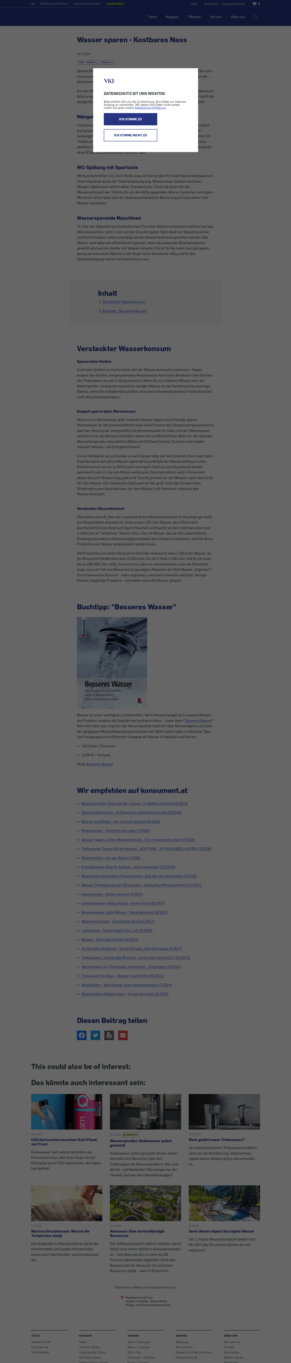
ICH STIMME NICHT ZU (130, 135)
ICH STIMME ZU (130, 119)
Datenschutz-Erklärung (150, 108)
